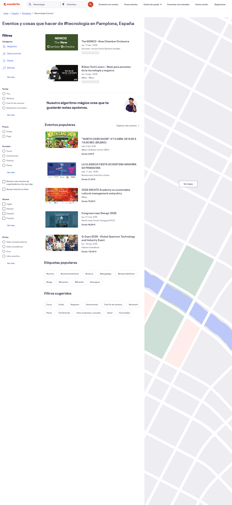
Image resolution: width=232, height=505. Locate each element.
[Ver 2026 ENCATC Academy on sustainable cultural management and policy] (61, 196)
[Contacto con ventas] (108, 4)
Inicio (6, 13)
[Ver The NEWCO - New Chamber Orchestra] (61, 42)
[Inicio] (12, 4)
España (15, 13)
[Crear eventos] (131, 4)
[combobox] (76, 4)
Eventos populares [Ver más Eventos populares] (60, 124)
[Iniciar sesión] (201, 4)
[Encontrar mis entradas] (178, 4)
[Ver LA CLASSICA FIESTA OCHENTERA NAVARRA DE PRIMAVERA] (61, 170)
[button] (152, 4)
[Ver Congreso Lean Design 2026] (61, 219)
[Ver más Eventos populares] (128, 126)
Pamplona (26, 13)
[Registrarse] (220, 4)
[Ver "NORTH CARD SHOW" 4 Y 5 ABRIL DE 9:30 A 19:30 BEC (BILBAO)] (61, 140)
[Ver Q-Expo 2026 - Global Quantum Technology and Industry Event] (61, 243)
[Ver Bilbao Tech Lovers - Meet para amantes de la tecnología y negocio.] (61, 73)
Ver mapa (188, 183)
